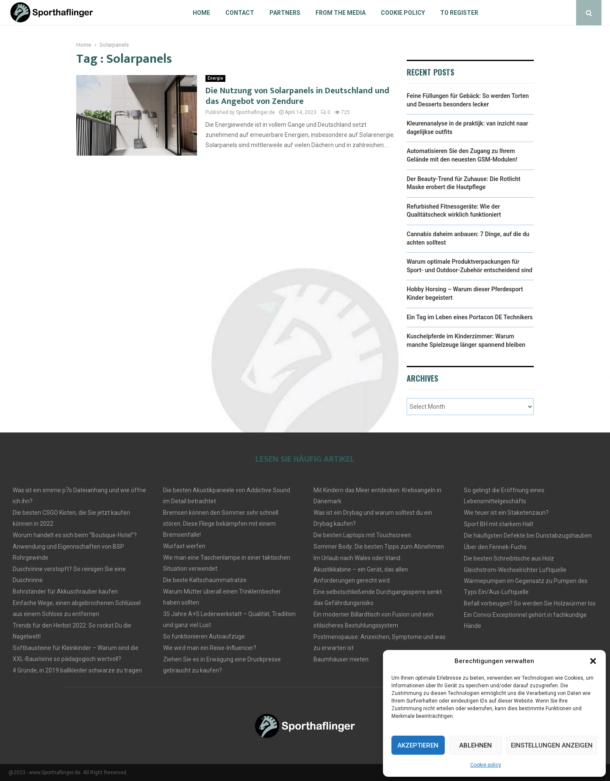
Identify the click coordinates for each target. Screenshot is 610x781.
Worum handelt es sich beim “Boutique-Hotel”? (75, 535)
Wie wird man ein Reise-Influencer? (209, 647)
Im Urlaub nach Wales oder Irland (356, 558)
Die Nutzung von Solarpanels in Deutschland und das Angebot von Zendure (297, 96)
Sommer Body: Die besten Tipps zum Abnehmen (378, 546)
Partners (284, 12)
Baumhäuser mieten (341, 659)
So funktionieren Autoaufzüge (204, 636)
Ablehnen (475, 745)
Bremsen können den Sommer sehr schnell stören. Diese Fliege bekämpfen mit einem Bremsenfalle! (220, 523)
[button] (593, 661)
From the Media (341, 12)
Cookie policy (485, 765)
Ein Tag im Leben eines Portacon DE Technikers (470, 317)
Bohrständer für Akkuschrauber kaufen (65, 591)
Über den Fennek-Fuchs (495, 547)
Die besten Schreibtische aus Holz (509, 558)
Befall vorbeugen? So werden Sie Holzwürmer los (530, 603)
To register (459, 12)
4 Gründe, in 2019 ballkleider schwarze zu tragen (77, 670)
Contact (239, 12)
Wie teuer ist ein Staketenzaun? (506, 512)
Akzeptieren (417, 745)
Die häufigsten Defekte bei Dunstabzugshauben (528, 535)
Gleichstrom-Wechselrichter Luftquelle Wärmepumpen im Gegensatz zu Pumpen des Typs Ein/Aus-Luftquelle (526, 580)
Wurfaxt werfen (184, 546)
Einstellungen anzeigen (552, 745)
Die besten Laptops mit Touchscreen (362, 535)
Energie (215, 78)
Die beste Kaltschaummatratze (205, 580)
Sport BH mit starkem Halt (498, 524)
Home (201, 12)
